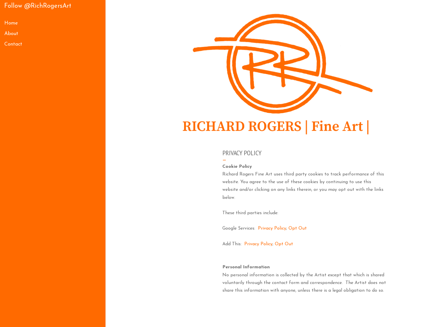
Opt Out (297, 228)
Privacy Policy (272, 228)
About (11, 33)
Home (11, 23)
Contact (13, 44)
